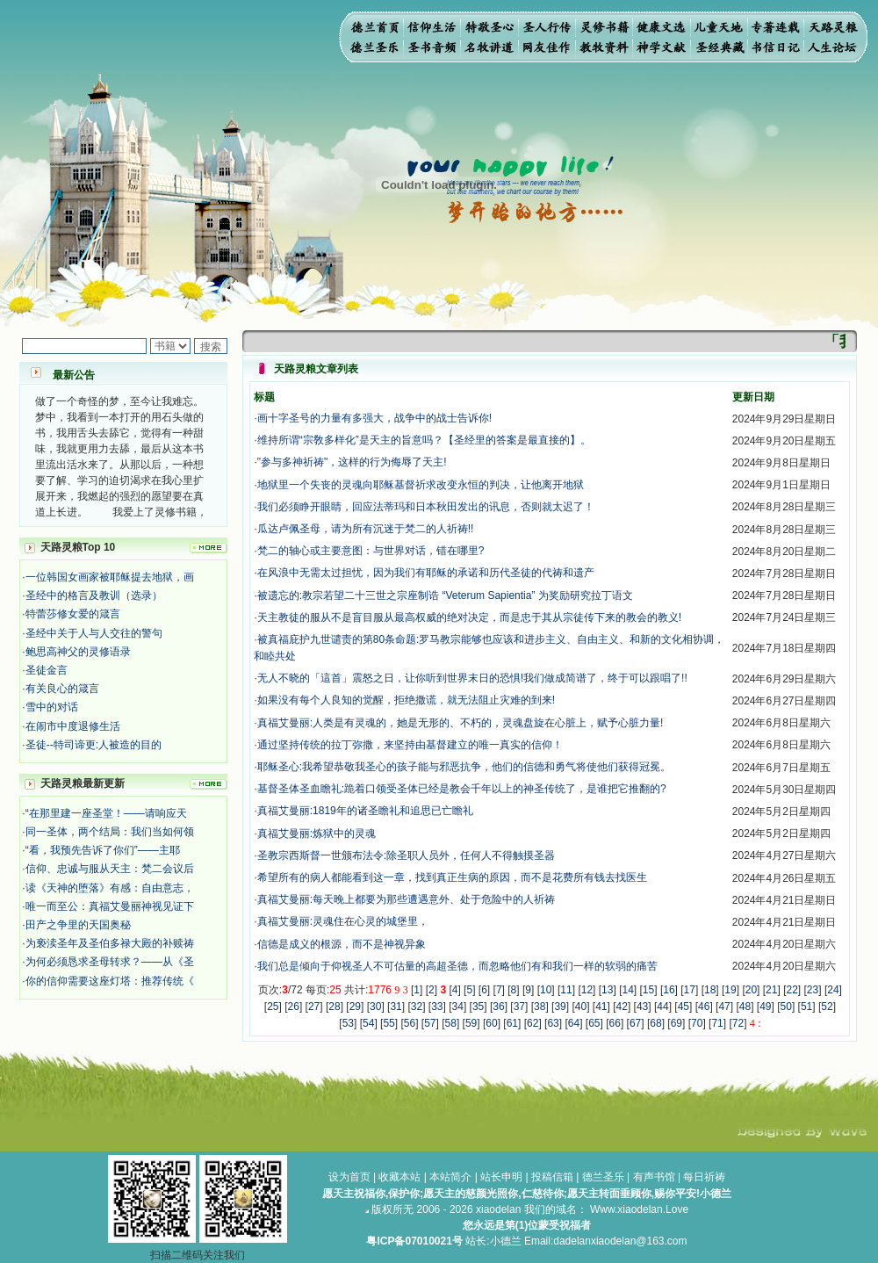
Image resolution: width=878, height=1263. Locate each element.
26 (293, 1006)
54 (368, 1023)
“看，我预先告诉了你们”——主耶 (102, 850)
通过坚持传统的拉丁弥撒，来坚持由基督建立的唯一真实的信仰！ (410, 745)
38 (539, 1006)
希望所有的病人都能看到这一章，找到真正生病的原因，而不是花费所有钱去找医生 (452, 877)
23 (812, 990)
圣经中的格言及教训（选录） (93, 595)
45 (683, 1006)
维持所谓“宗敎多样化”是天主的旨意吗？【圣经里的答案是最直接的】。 (424, 440)
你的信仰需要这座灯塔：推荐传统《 (109, 981)
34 (458, 1006)
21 (771, 990)
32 (416, 1006)
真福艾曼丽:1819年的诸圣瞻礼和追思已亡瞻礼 (365, 811)
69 (676, 1023)
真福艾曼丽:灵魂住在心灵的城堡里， (342, 921)
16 (668, 990)
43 (642, 1006)
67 (635, 1023)
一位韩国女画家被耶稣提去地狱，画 (109, 577)
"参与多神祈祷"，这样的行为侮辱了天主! (352, 462)
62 (532, 1023)
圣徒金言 (46, 670)
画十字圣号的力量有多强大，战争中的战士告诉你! (374, 418)
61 (512, 1023)
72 (738, 1023)
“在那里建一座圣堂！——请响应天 (106, 813)
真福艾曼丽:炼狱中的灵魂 (316, 833)
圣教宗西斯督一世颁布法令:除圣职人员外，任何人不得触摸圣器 (406, 855)
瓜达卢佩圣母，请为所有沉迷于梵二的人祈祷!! (365, 529)
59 (471, 1023)
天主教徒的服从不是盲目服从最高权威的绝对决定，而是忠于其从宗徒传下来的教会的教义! (469, 617)
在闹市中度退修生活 (72, 726)
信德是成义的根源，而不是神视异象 (341, 944)
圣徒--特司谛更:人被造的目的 (93, 745)
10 (545, 990)
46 (703, 1006)
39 (559, 1006)
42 (622, 1006)
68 (655, 1023)
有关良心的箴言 (62, 688)
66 (615, 1023)
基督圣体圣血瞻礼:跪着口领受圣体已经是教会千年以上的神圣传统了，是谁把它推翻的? (461, 789)
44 (662, 1006)
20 (751, 990)
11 (566, 990)
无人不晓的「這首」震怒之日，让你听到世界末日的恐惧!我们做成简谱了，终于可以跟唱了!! (472, 678)
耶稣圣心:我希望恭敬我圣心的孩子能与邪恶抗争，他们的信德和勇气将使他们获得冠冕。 (464, 767)
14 (627, 990)
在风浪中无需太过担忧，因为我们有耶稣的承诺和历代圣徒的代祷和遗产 (425, 573)
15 (648, 990)
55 (388, 1023)
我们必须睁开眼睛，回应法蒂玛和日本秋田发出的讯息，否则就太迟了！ (425, 507)
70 (696, 1023)
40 (581, 1006)
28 (334, 1006)
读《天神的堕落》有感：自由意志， (109, 888)
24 (832, 990)
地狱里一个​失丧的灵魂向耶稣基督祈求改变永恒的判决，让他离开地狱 (420, 485)
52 (826, 1006)
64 (573, 1023)
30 (375, 1006)
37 (519, 1006)
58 (451, 1023)
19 (730, 990)
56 (409, 1023)
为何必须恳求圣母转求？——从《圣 (109, 962)
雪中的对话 (51, 707)
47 (724, 1006)
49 (765, 1006)
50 (786, 1006)
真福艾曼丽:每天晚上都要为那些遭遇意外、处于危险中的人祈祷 (406, 899)
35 (478, 1006)
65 (594, 1023)
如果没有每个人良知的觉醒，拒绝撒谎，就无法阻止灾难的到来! (406, 700)
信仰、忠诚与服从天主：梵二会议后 (109, 868)
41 (601, 1006)
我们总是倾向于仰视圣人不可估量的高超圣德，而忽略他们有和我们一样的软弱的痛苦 (457, 966)
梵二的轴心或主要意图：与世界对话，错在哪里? (371, 551)
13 (607, 990)
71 (717, 1023)
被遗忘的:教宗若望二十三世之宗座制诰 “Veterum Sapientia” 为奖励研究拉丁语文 (445, 595)
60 (491, 1023)
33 (437, 1006)
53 (348, 1023)
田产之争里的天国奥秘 (78, 925)
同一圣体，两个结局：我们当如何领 (109, 832)
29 (355, 1006)
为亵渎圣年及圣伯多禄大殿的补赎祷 (109, 943)
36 (498, 1006)
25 (272, 1006)
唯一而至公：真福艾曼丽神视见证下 (109, 906)
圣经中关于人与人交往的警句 (93, 633)
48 (745, 1006)
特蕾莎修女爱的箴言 (72, 614)
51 (806, 1006)
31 (395, 1006)
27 (314, 1006)
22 (791, 990)
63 (552, 1023)
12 (587, 990)
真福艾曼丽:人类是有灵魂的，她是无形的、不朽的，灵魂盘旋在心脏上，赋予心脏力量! (460, 723)
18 (710, 990)
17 (689, 990)
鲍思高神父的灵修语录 (78, 652)
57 (429, 1023)
